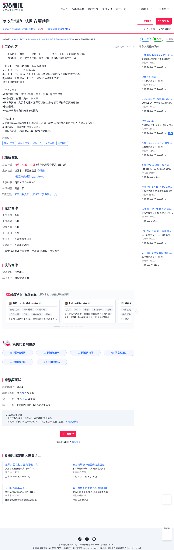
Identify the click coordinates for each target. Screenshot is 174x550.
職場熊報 (93, 9)
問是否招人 (121, 352)
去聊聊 (147, 21)
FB (87, 539)
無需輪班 (62, 143)
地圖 (42, 170)
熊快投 (165, 21)
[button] (57, 326)
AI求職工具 (78, 9)
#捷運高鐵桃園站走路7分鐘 (29, 176)
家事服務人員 (22, 194)
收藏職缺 (167, 29)
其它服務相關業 (33, 39)
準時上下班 (23, 143)
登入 (24, 393)
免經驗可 (49, 143)
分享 (145, 39)
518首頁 (15, 39)
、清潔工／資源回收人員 (43, 194)
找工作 (64, 9)
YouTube (94, 539)
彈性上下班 (9, 143)
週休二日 (37, 143)
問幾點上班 (19, 362)
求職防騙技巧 (71, 421)
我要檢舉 (76, 442)
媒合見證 (107, 9)
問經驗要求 (53, 352)
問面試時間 (87, 352)
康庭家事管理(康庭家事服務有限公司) (57, 39)
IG (80, 539)
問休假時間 (19, 352)
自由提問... (54, 362)
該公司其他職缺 (59, 29)
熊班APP (167, 528)
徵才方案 (121, 9)
